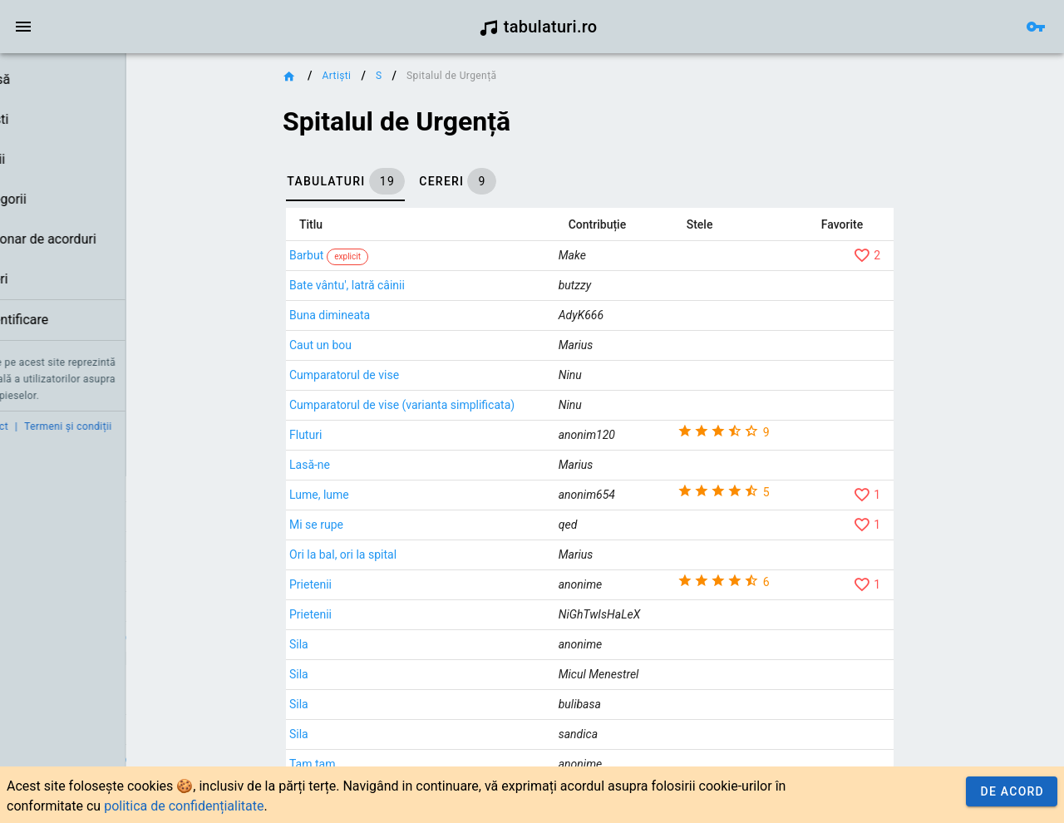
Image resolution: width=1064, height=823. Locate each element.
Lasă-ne (390, 464)
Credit (27, 426)
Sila (379, 644)
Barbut (387, 255)
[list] (106, 200)
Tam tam (393, 764)
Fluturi (386, 434)
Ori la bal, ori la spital (423, 554)
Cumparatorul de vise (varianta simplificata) (482, 405)
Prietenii (391, 584)
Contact (77, 426)
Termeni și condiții (155, 426)
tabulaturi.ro (538, 27)
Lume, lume (400, 494)
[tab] (426, 181)
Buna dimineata (410, 315)
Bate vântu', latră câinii (427, 285)
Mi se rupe (397, 524)
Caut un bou (401, 345)
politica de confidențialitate (184, 806)
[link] (106, 80)
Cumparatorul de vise (425, 375)
